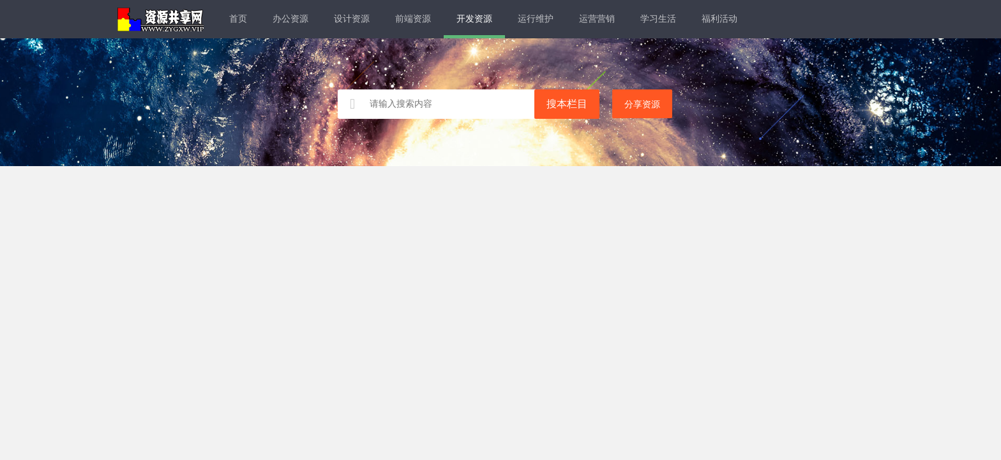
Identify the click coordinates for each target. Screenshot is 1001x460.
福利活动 (719, 19)
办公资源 (290, 19)
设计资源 (352, 19)
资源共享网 (160, 19)
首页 (238, 19)
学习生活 (658, 19)
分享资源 (642, 104)
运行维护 (535, 19)
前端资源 (413, 19)
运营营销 (597, 19)
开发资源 (474, 19)
